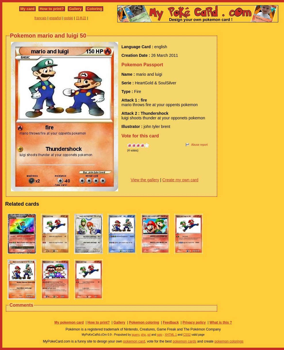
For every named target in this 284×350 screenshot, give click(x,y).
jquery (135, 334)
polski (68, 18)
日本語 (81, 18)
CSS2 (187, 334)
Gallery (75, 9)
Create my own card (180, 180)
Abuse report (199, 144)
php (143, 334)
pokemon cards (184, 341)
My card (27, 9)
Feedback (171, 322)
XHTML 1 (171, 334)
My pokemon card (69, 322)
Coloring (94, 9)
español (55, 18)
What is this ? (221, 322)
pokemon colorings (228, 341)
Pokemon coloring (144, 322)
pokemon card (134, 341)
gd (149, 334)
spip (159, 334)
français (40, 18)
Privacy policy (194, 322)
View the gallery (145, 180)
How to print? (52, 9)
